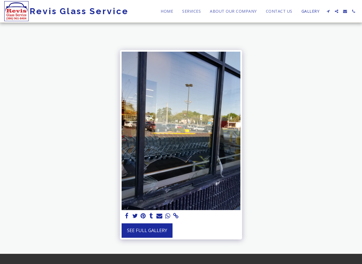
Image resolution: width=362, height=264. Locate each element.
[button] (328, 11)
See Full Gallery (147, 230)
